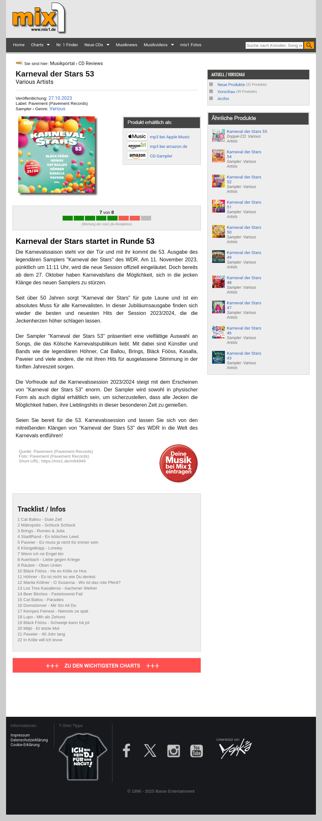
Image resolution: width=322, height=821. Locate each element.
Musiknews (126, 44)
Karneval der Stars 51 (244, 209)
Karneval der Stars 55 (247, 136)
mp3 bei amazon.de (168, 146)
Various (57, 109)
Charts (37, 44)
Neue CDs (93, 44)
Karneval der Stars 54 (244, 159)
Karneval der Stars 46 (244, 335)
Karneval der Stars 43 (244, 360)
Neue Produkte (231, 84)
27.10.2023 (60, 98)
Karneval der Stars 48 (244, 284)
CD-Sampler (161, 156)
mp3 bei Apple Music (169, 136)
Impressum (20, 735)
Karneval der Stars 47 (244, 310)
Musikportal (62, 63)
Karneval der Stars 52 (244, 184)
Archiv (223, 98)
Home (19, 44)
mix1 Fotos (191, 44)
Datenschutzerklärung (29, 740)
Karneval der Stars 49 (244, 259)
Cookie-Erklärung (25, 745)
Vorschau (226, 91)
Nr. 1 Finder (67, 44)
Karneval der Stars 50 (244, 234)
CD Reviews (91, 63)
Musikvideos (156, 44)
